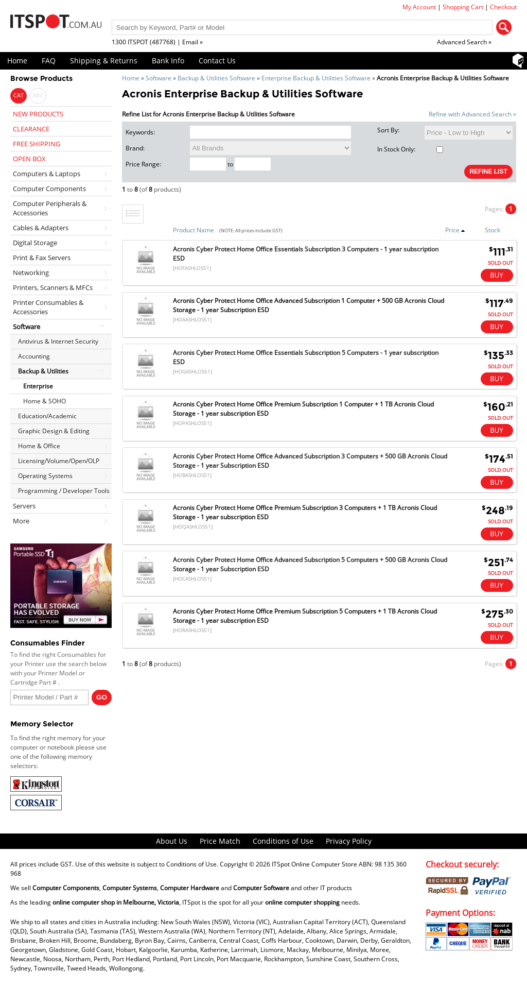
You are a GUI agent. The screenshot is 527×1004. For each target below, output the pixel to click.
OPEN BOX (29, 158)
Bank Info (168, 60)
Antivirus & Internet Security (58, 341)
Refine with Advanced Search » (472, 114)
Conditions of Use (283, 841)
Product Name (193, 230)
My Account (419, 7)
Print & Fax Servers (42, 257)
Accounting (34, 356)
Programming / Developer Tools (64, 490)
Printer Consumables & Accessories (48, 307)
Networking (31, 272)
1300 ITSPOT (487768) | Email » (157, 42)
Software (158, 78)
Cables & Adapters (40, 227)
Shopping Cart (463, 7)
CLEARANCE (31, 128)
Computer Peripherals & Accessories (49, 208)
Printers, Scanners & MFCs (53, 287)
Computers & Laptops (46, 173)
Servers (24, 505)
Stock (492, 230)
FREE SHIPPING (36, 143)
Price (455, 230)
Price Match (220, 841)
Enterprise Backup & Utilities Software (316, 78)
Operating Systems (45, 475)
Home (17, 60)
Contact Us (217, 60)
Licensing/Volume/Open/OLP (58, 460)
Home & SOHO (44, 401)
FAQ (49, 60)
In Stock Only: (410, 149)
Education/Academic (47, 416)
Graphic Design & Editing (54, 431)
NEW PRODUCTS (38, 113)
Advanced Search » (464, 42)
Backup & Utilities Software (216, 78)
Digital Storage (35, 242)
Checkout (503, 7)
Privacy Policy (349, 841)
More (21, 520)
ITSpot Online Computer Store (314, 864)
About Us (171, 841)
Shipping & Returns (103, 60)
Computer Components (49, 188)
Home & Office (39, 445)
